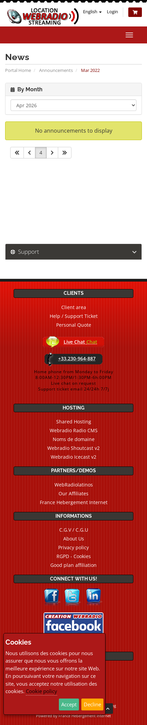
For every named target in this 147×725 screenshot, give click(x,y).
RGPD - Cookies (73, 556)
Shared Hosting (73, 421)
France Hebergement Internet (74, 502)
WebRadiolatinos (73, 484)
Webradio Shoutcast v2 (73, 448)
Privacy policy (73, 547)
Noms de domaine (74, 439)
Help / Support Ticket (74, 316)
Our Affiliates (73, 493)
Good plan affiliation (73, 565)
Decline (92, 704)
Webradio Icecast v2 (73, 457)
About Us (73, 538)
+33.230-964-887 (77, 358)
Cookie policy (41, 691)
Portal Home (18, 70)
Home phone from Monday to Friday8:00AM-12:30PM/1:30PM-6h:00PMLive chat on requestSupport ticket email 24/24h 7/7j (73, 380)
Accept (69, 704)
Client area (73, 307)
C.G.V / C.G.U (73, 530)
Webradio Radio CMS (74, 430)
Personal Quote (73, 325)
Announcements (56, 70)
